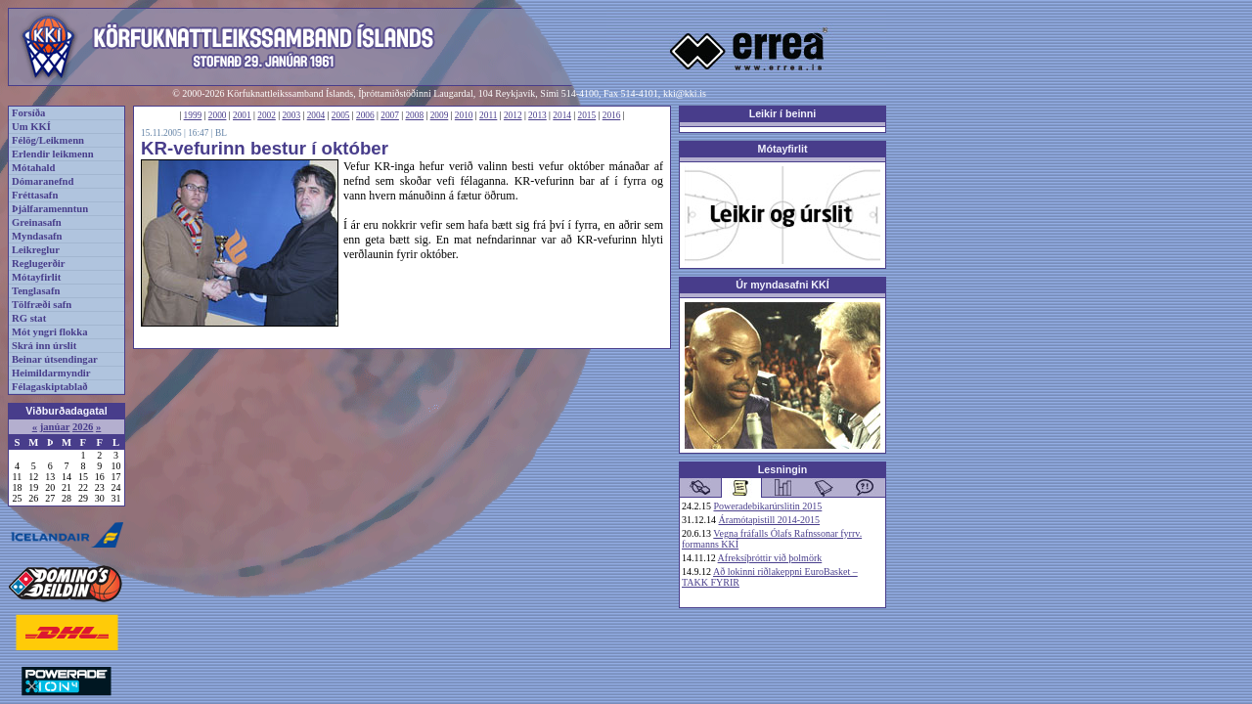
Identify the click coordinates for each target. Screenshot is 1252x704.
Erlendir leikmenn (53, 154)
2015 (587, 115)
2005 (341, 115)
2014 (562, 115)
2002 (266, 115)
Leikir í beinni (783, 113)
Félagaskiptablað (50, 386)
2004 (316, 115)
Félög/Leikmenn (48, 140)
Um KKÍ (31, 126)
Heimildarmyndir (51, 373)
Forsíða (28, 113)
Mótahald (33, 167)
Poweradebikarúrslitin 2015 (768, 506)
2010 (464, 115)
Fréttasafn (35, 195)
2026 (82, 426)
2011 (488, 115)
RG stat (29, 318)
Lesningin (782, 469)
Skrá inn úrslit (44, 345)
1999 (193, 115)
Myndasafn (37, 236)
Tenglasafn (36, 291)
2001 (242, 115)
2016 (612, 115)
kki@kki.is (684, 93)
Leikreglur (36, 249)
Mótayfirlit (36, 277)
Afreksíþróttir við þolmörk (770, 557)
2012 (513, 115)
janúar (55, 426)
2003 (291, 115)
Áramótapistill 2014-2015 (770, 519)
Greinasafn (37, 222)
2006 (365, 115)
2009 (439, 115)
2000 (217, 115)
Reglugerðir (38, 263)
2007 (389, 115)
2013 (537, 115)
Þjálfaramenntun (50, 208)
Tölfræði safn (41, 304)
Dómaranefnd (42, 181)
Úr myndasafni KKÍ (782, 284)
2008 (414, 115)
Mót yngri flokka (50, 332)
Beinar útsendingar (55, 359)
